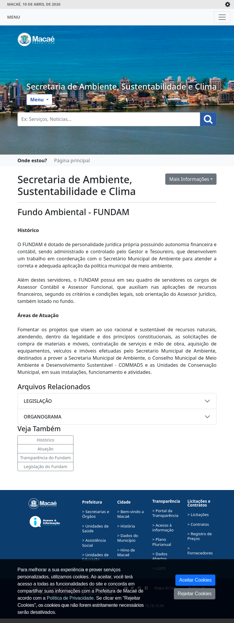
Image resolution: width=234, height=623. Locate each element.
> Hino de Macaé (126, 552)
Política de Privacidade (70, 598)
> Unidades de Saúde (95, 528)
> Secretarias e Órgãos (95, 514)
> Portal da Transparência (165, 513)
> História (126, 526)
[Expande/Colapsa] (227, 4)
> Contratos (198, 524)
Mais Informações (189, 179)
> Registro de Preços (199, 536)
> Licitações (198, 514)
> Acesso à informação (163, 528)
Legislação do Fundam (45, 466)
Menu (37, 99)
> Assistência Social (94, 543)
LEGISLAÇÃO (38, 401)
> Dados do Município (127, 538)
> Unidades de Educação (95, 557)
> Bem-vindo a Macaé (130, 514)
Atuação (46, 449)
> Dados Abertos (159, 556)
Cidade (124, 502)
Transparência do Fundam (45, 457)
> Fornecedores (200, 551)
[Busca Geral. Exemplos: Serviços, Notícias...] (108, 119)
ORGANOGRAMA (42, 416)
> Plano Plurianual (161, 542)
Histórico (45, 440)
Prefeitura (92, 502)
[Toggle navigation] (222, 17)
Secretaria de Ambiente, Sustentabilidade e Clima (121, 86)
